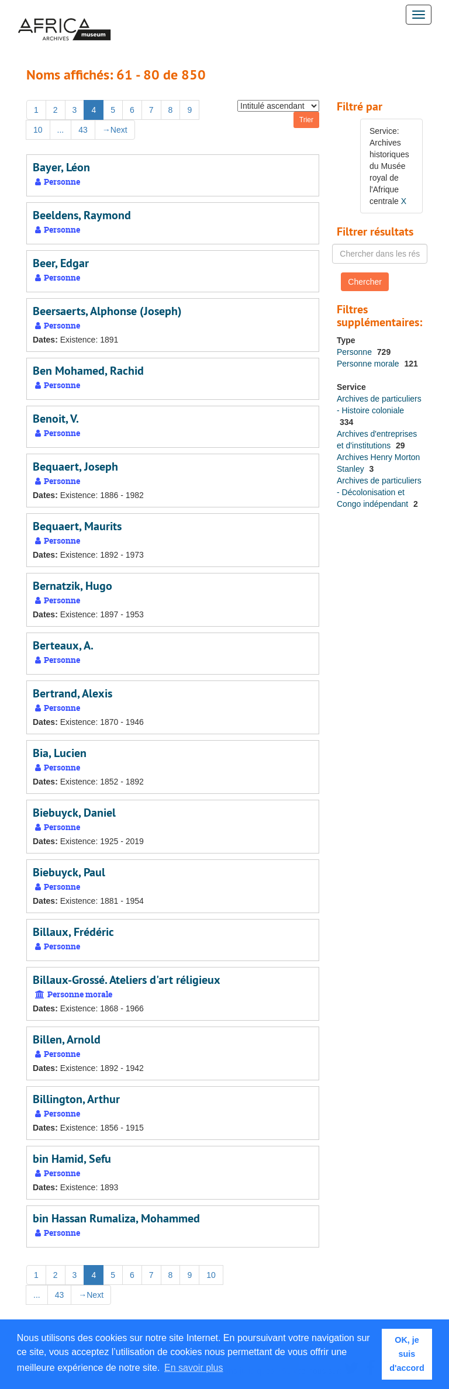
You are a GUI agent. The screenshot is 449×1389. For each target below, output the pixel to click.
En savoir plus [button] (193, 1368)
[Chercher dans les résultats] (379, 254)
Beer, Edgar (61, 263)
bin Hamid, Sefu (72, 1158)
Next (114, 129)
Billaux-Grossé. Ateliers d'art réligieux (126, 979)
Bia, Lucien (60, 753)
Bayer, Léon (61, 167)
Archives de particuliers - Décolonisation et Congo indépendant (379, 492)
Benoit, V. (56, 418)
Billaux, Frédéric (73, 931)
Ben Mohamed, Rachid (88, 370)
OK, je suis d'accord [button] (406, 1354)
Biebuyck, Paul (69, 872)
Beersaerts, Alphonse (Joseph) (107, 311)
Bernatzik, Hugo (72, 585)
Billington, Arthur (76, 1099)
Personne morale (369, 363)
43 (83, 129)
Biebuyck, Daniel (74, 812)
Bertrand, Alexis (72, 693)
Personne (355, 352)
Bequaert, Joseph (75, 466)
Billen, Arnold (67, 1039)
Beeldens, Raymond (82, 215)
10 (38, 129)
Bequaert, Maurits (77, 526)
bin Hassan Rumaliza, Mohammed (116, 1218)
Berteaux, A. (63, 645)
